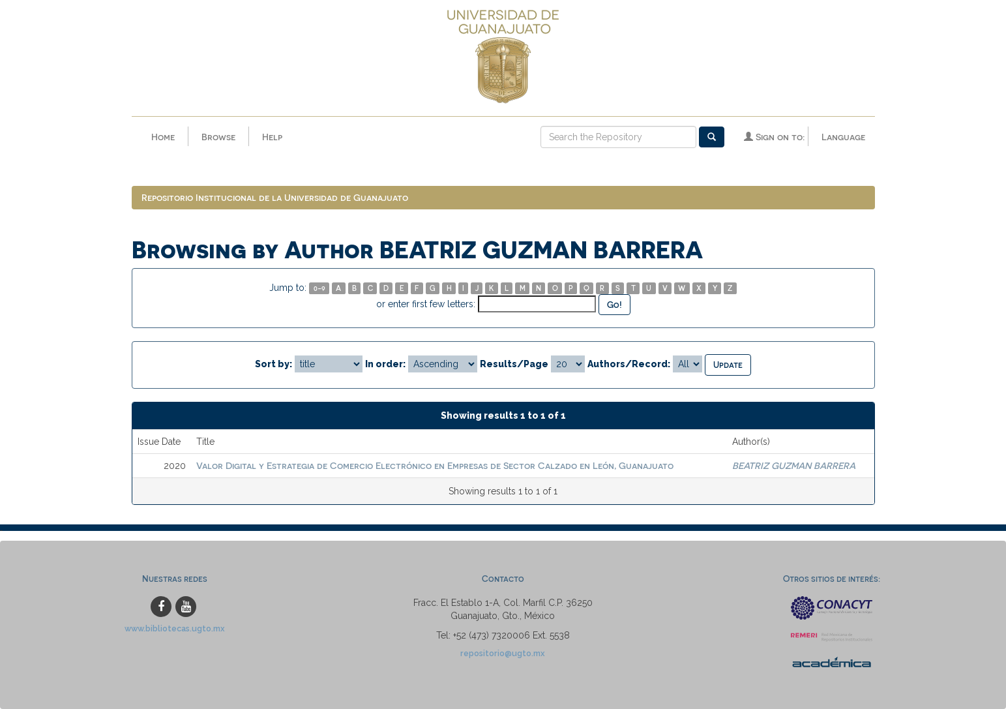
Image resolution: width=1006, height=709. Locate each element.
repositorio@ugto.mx (502, 653)
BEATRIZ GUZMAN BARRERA (793, 465)
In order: (385, 364)
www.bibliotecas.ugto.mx (175, 628)
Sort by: (273, 364)
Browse (218, 136)
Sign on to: (774, 136)
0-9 (319, 288)
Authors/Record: (628, 364)
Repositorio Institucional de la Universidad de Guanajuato (274, 197)
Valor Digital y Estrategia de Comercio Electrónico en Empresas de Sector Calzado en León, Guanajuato (434, 465)
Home (163, 136)
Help (272, 136)
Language (843, 136)
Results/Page (514, 364)
